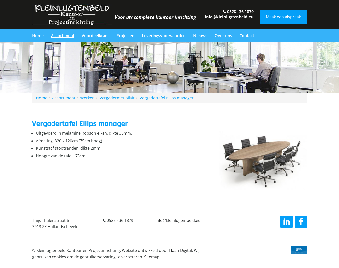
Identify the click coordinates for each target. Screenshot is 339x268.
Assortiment (62, 35)
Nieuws (200, 35)
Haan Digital (180, 250)
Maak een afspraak (283, 17)
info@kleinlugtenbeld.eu (229, 17)
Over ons (223, 35)
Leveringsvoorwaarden (164, 35)
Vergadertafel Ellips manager (167, 98)
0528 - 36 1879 (238, 11)
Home (38, 35)
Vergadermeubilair (117, 98)
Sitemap (151, 257)
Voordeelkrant (95, 35)
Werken (87, 98)
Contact (246, 35)
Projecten (125, 35)
